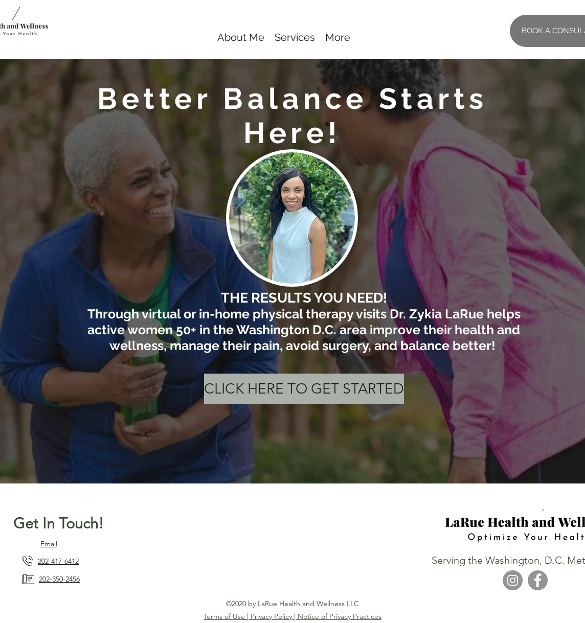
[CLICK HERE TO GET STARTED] (304, 389)
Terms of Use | (227, 616)
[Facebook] (538, 580)
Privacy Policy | (274, 616)
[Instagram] (513, 580)
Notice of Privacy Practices (339, 616)
